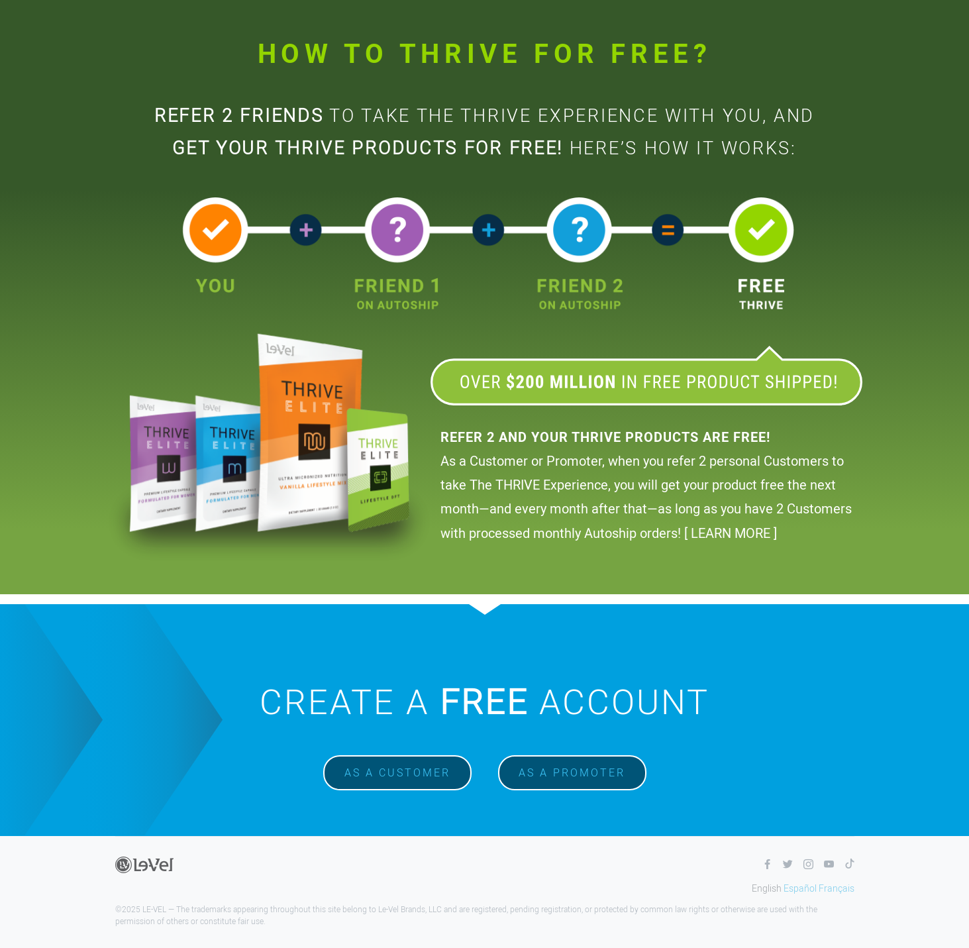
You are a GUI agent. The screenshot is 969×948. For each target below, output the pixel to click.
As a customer (397, 772)
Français (836, 888)
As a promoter (572, 772)
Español (800, 888)
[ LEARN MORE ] (730, 533)
